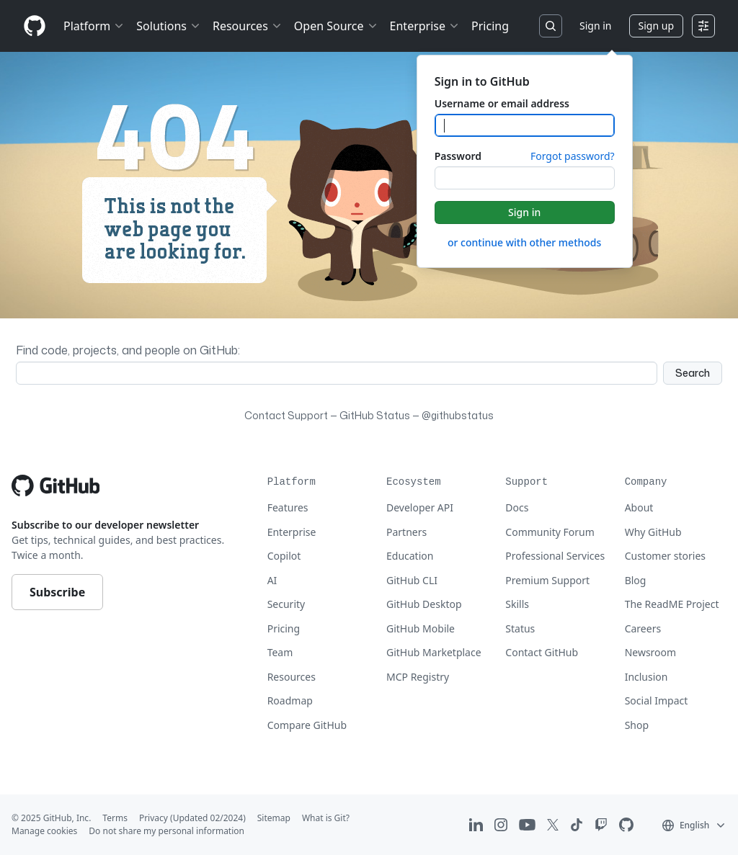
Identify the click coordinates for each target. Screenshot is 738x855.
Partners (406, 532)
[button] (694, 824)
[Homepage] (34, 26)
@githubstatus (458, 415)
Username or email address (502, 103)
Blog (635, 580)
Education (409, 556)
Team (280, 652)
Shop (637, 725)
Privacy (153, 818)
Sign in (595, 25)
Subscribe (57, 592)
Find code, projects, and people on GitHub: (128, 350)
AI (272, 580)
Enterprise (425, 26)
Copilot (284, 556)
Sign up (656, 25)
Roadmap (290, 700)
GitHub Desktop (424, 604)
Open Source (336, 26)
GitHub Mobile (420, 628)
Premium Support (547, 580)
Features (287, 507)
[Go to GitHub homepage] (55, 485)
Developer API (419, 507)
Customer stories (665, 556)
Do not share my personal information (166, 831)
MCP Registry (417, 677)
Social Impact (656, 700)
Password (458, 156)
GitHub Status (374, 415)
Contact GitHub (541, 652)
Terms (115, 818)
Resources (248, 26)
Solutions (168, 26)
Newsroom (651, 652)
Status (520, 628)
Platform (94, 26)
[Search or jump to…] (550, 26)
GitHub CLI (411, 580)
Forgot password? (572, 156)
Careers (643, 628)
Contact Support (286, 415)
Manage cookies (44, 831)
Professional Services (555, 556)
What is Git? (326, 818)
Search (692, 373)
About (639, 507)
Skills (517, 604)
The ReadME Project (672, 604)
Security (286, 604)
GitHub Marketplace (433, 652)
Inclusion (646, 677)
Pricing (490, 26)
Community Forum (550, 532)
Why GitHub (653, 532)
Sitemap (273, 818)
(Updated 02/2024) (208, 818)
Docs (516, 507)
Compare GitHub (307, 725)
